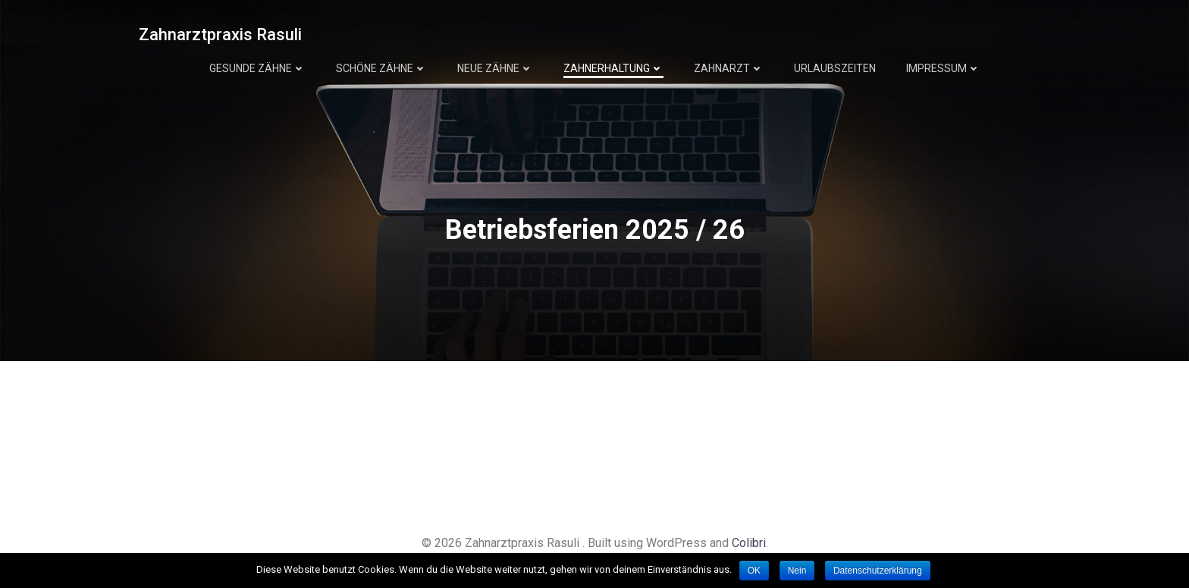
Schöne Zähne (381, 68)
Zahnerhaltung (613, 68)
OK (754, 570)
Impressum (943, 68)
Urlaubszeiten (835, 68)
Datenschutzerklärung (877, 570)
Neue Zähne (495, 68)
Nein (797, 570)
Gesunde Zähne (257, 68)
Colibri (749, 543)
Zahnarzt (729, 68)
